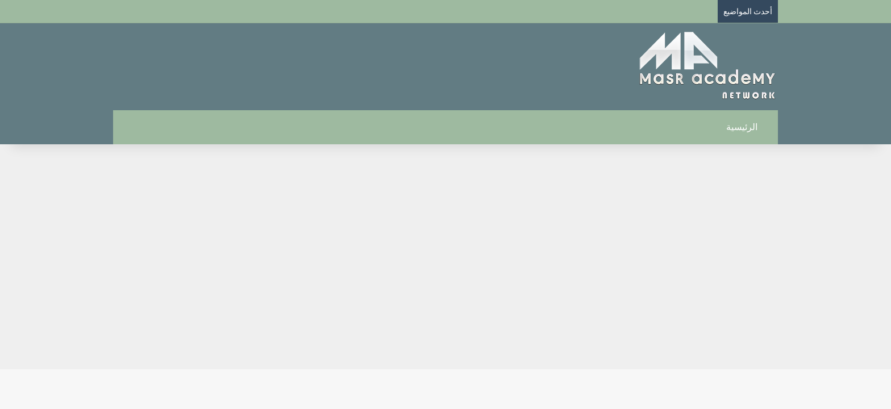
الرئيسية (748, 127)
